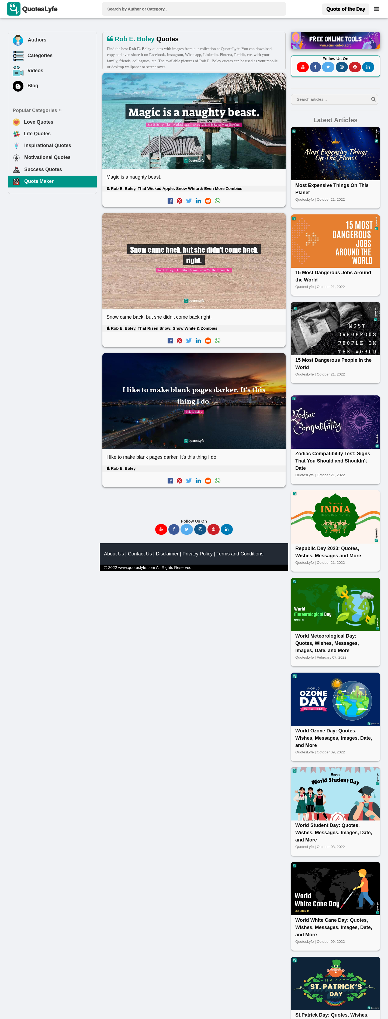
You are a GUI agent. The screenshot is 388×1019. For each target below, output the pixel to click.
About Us (114, 554)
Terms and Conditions (240, 554)
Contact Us (140, 554)
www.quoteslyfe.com (136, 567)
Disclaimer (167, 554)
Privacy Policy (197, 554)
